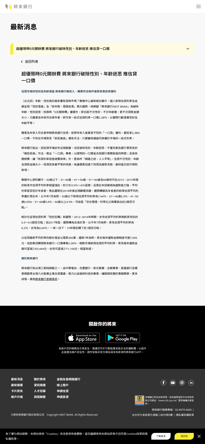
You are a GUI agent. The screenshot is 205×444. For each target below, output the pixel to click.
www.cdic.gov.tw (167, 400)
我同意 (184, 436)
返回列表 (31, 61)
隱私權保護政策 (185, 415)
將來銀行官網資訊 (46, 279)
